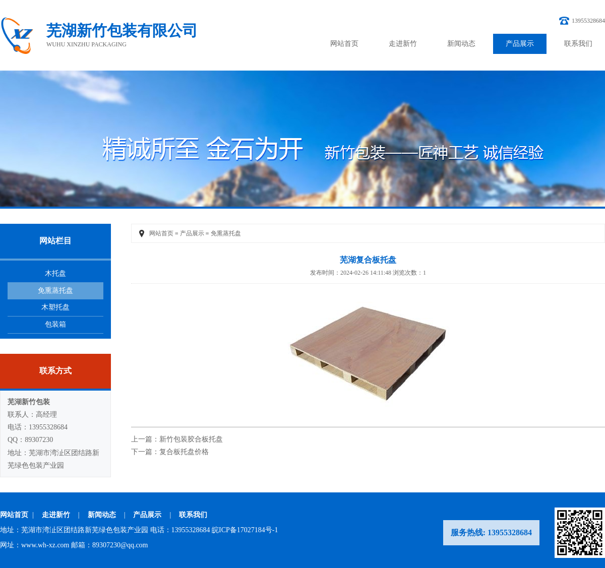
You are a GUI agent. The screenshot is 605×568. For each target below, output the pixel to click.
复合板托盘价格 (184, 452)
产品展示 (520, 43)
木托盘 (55, 273)
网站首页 (344, 43)
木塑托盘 (55, 307)
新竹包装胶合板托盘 (191, 439)
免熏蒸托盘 (55, 290)
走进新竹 (403, 43)
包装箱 (55, 324)
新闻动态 (461, 43)
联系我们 (578, 43)
